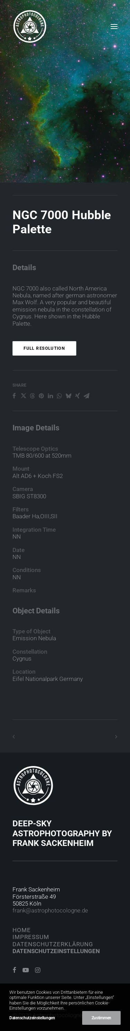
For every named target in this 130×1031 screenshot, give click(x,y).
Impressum (30, 936)
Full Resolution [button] (44, 381)
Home (21, 930)
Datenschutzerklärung (52, 944)
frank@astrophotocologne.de (50, 910)
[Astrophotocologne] (29, 26)
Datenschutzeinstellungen (56, 951)
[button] (114, 26)
